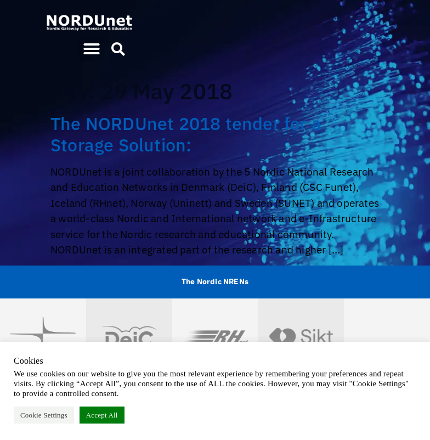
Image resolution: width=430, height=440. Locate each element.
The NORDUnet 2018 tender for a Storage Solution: (185, 134)
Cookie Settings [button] (43, 415)
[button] (91, 49)
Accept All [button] (102, 415)
